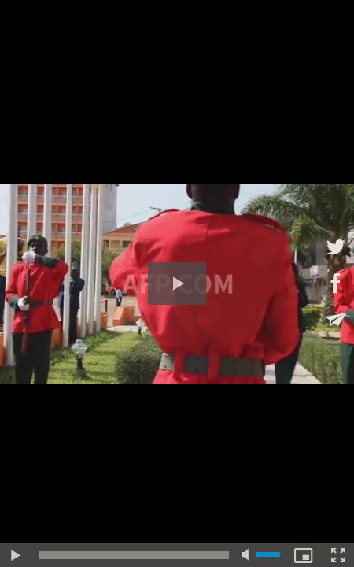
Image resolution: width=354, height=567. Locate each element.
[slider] (134, 555)
